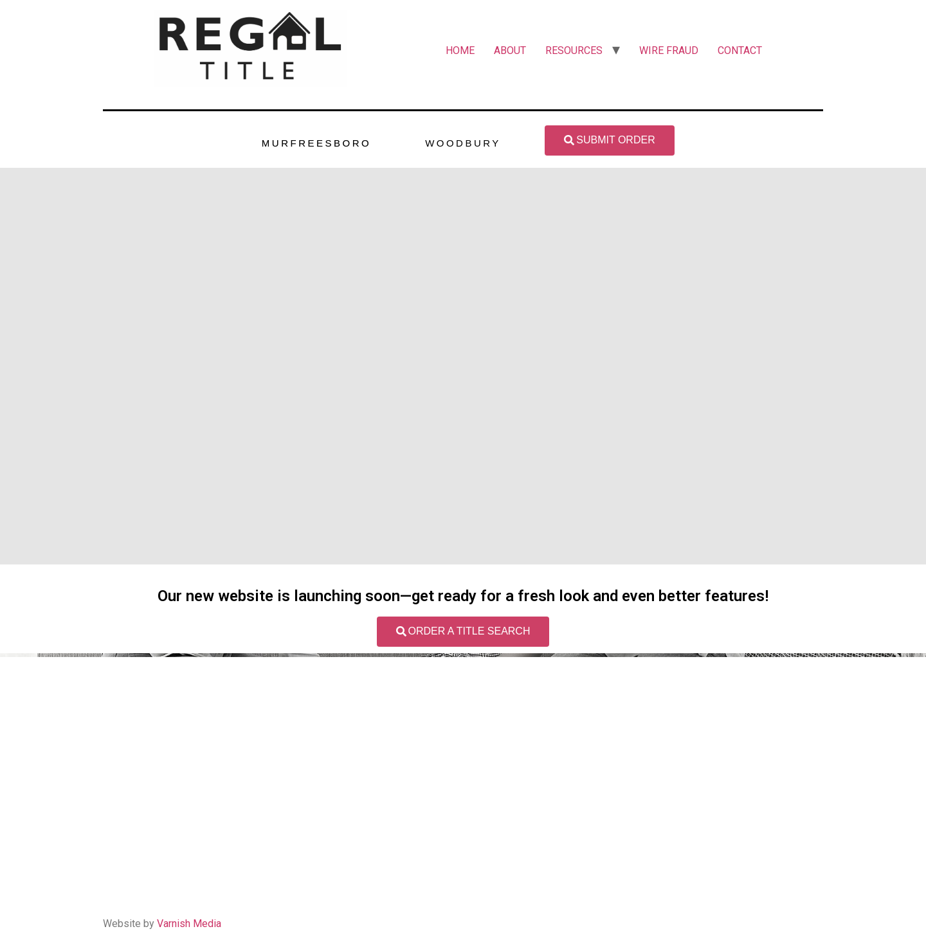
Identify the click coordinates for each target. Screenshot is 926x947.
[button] (609, 140)
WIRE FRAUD (668, 50)
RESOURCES (574, 50)
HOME (460, 50)
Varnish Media (189, 923)
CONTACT (740, 50)
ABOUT (510, 50)
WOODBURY (463, 143)
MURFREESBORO (316, 143)
